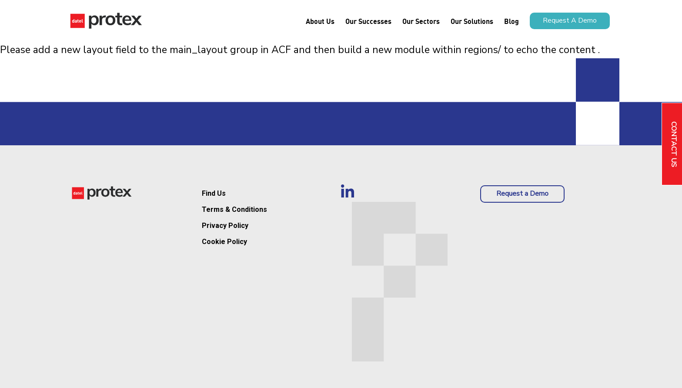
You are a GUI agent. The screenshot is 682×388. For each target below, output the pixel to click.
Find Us (214, 193)
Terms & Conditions (234, 209)
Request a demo (570, 20)
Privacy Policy (225, 225)
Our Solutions (472, 21)
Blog (511, 21)
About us (320, 21)
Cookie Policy (224, 241)
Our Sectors (421, 21)
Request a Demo (522, 193)
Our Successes (368, 21)
